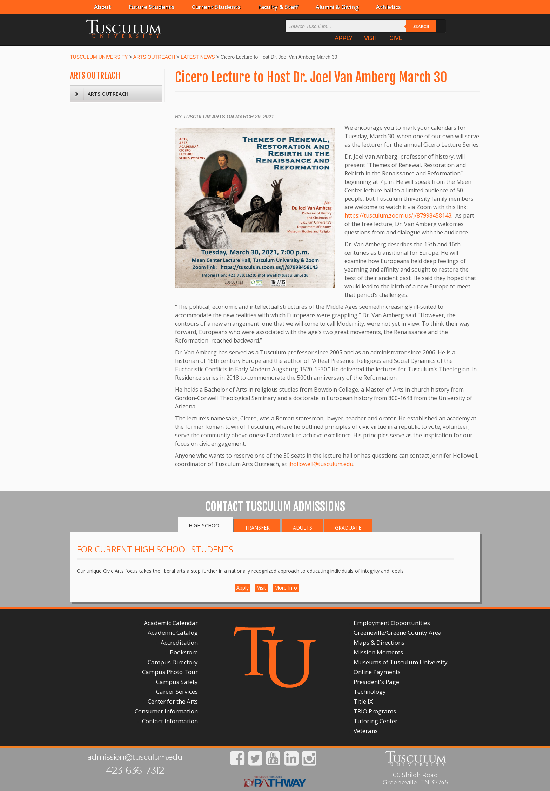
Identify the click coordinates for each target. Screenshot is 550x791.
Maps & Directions (379, 642)
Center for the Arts (173, 701)
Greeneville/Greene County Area (398, 633)
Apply (242, 587)
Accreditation (179, 642)
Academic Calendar (171, 623)
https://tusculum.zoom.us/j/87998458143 (397, 215)
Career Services (177, 691)
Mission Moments (378, 652)
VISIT (370, 38)
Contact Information (170, 721)
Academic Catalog (173, 633)
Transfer (257, 527)
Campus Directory (173, 662)
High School (205, 525)
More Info (285, 587)
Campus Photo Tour (170, 672)
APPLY (343, 38)
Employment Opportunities (392, 623)
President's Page (376, 682)
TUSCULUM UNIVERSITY (99, 57)
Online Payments (377, 672)
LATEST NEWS (198, 57)
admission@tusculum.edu (134, 757)
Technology (370, 691)
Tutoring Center (375, 721)
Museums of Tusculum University (401, 662)
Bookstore (184, 652)
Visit (261, 587)
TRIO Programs (375, 711)
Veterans (366, 731)
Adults (302, 527)
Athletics (388, 7)
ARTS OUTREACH (154, 57)
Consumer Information (166, 711)
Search (421, 26)
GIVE (395, 38)
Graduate (348, 527)
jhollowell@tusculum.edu (320, 464)
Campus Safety (177, 682)
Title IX (363, 701)
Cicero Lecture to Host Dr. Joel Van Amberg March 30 (311, 77)
